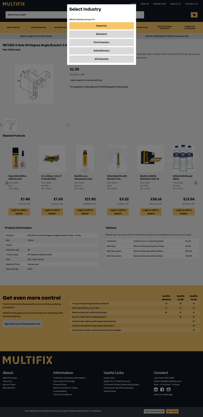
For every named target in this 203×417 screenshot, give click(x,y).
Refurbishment (101, 51)
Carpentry (101, 26)
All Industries (101, 59)
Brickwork (101, 34)
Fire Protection (101, 42)
